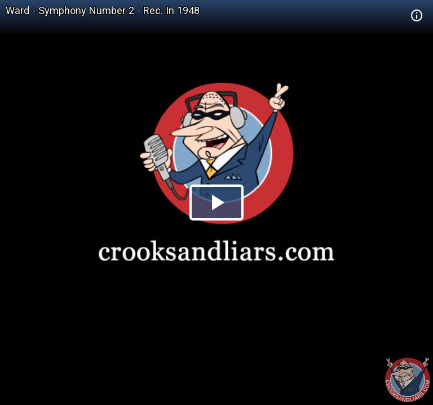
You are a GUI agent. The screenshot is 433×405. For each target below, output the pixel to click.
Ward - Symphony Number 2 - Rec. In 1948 (103, 10)
